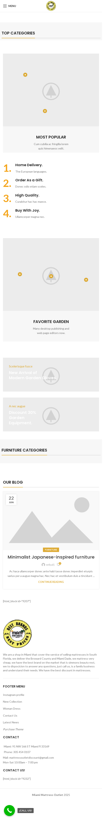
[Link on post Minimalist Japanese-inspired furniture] (51, 520)
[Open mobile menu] (9, 6)
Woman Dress (11, 708)
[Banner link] (51, 375)
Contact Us (10, 715)
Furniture (51, 549)
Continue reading (51, 581)
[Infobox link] (51, 168)
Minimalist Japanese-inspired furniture (51, 557)
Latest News (11, 722)
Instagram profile (13, 694)
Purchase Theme (13, 729)
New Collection (12, 701)
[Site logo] (51, 5)
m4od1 (50, 564)
